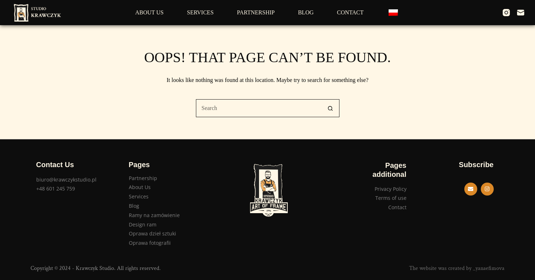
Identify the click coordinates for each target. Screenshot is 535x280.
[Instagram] (506, 12)
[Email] (520, 12)
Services (200, 12)
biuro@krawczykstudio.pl (66, 179)
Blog (306, 12)
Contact (350, 12)
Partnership (255, 12)
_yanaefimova (489, 268)
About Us (149, 12)
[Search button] (330, 108)
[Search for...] (259, 108)
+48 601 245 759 (55, 188)
